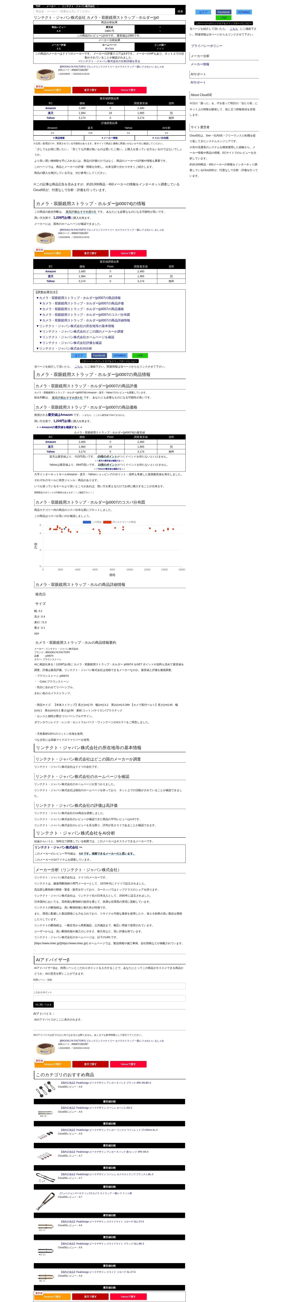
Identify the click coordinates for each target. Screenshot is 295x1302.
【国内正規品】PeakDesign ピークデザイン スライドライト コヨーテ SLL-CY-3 (102, 1221)
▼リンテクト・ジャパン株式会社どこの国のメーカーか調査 (80, 331)
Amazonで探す (53, 90)
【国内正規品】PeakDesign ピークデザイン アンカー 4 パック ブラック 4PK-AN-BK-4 (105, 1082)
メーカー (51, 6)
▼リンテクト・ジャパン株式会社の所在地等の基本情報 (75, 326)
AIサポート (198, 82)
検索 (180, 11)
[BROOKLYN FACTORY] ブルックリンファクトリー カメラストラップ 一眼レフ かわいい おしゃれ (112, 66)
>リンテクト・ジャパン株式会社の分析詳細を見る (109, 61)
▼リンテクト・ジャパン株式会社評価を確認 (69, 342)
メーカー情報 (200, 64)
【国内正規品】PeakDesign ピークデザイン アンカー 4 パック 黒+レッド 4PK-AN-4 (104, 1151)
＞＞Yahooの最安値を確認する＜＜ (109, 469)
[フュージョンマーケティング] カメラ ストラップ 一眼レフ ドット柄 (96, 1193)
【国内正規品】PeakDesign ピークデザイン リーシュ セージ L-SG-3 (96, 1108)
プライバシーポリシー (206, 46)
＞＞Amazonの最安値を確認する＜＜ (59, 427)
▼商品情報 (59, 138)
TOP (38, 6)
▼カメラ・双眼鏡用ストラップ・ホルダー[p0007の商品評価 (80, 303)
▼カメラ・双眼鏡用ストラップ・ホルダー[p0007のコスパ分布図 (83, 314)
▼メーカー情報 (109, 138)
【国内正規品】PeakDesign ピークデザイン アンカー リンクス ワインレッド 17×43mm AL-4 (108, 1130)
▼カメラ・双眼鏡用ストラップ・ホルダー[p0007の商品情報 (78, 297)
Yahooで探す (128, 90)
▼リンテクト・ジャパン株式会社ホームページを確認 (75, 337)
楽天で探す (90, 90)
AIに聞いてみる (43, 1004)
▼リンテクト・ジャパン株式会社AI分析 (64, 348)
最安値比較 (109, 1101)
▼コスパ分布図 (160, 138)
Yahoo (51, 117)
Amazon (50, 108)
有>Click (109, 48)
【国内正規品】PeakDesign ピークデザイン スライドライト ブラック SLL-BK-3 (102, 1243)
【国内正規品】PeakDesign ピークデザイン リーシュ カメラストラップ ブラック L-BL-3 (106, 1174)
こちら (79, 366)
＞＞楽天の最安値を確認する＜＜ (109, 461)
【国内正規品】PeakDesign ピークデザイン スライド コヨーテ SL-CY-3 (98, 1272)
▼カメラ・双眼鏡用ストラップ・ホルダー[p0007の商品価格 (80, 309)
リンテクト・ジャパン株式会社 (78, 6)
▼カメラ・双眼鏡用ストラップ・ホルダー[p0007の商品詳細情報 (83, 320)
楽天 (50, 113)
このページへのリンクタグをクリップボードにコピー (109, 361)
